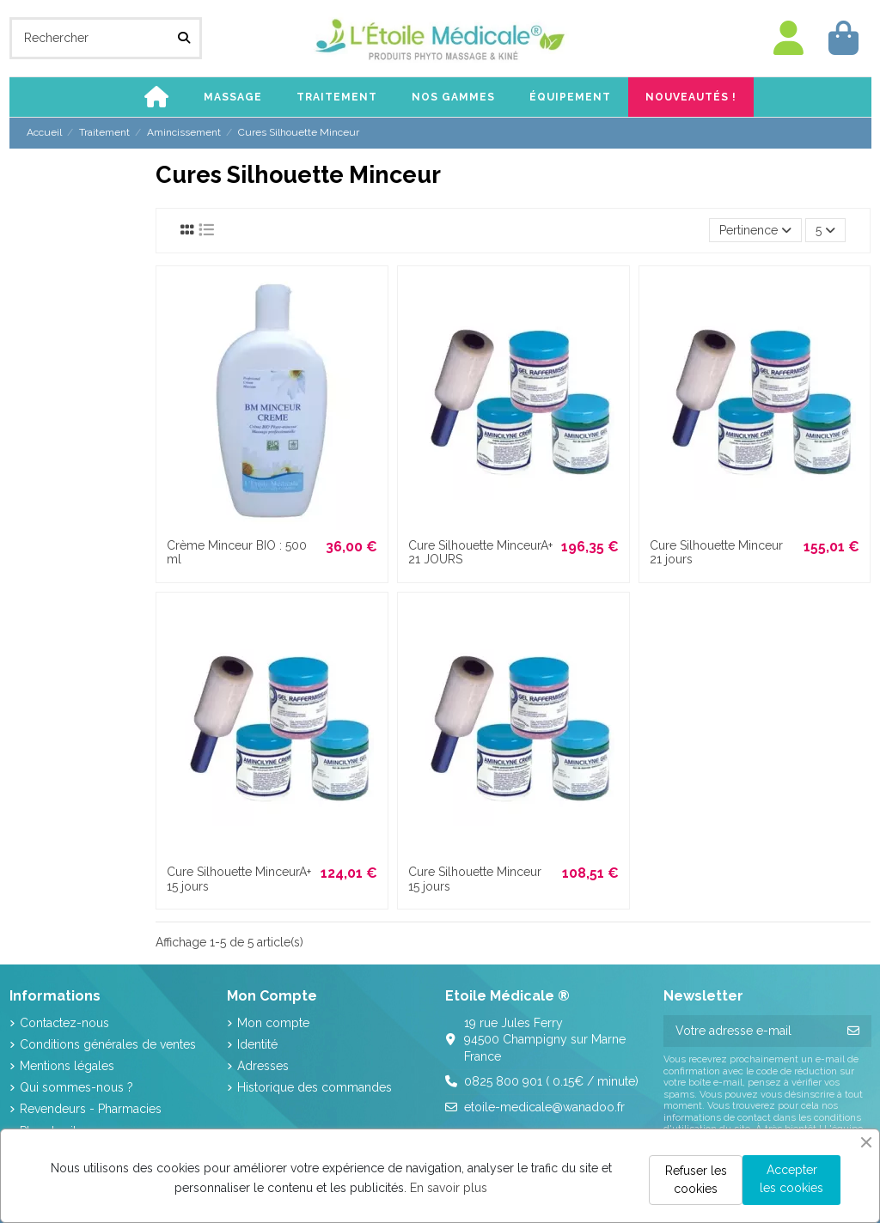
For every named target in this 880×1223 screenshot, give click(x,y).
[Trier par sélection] (755, 230)
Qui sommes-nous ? (76, 1087)
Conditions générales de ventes (108, 1044)
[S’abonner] (853, 1031)
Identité (257, 1044)
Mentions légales (67, 1066)
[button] (232, 97)
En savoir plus (448, 1188)
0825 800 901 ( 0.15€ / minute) (551, 1081)
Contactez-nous (64, 1023)
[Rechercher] (184, 38)
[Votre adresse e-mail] (749, 1031)
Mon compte (273, 1023)
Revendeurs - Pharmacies (91, 1109)
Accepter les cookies (791, 1179)
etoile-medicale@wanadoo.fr (544, 1107)
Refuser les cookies (696, 1180)
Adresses (263, 1066)
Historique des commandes (314, 1087)
